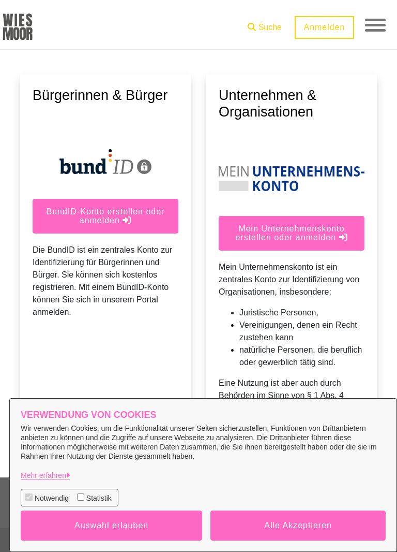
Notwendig (52, 498)
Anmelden (324, 27)
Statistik (99, 498)
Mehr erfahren (43, 475)
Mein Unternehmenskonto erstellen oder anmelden (291, 233)
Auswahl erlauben (111, 525)
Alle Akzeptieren (298, 525)
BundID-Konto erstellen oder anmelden (106, 216)
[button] (264, 23)
